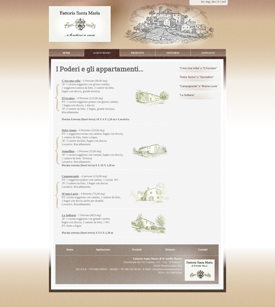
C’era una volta (71, 80)
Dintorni (172, 52)
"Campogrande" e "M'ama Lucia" (198, 86)
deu (214, 1)
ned (224, 1)
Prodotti (137, 52)
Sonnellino (68, 151)
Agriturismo (103, 250)
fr (219, 1)
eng (208, 1)
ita (202, 1)
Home (66, 52)
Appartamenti (102, 52)
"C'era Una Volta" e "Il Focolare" (198, 68)
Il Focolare (68, 98)
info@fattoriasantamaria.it (166, 269)
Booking (208, 52)
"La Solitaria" (187, 95)
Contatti (202, 250)
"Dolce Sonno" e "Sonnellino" (196, 77)
